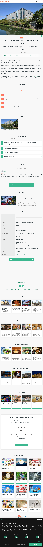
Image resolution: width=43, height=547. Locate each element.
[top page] (5, 289)
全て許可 (35, 544)
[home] (5, 2)
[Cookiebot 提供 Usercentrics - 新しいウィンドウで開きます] (37, 519)
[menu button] (41, 1)
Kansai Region (17, 289)
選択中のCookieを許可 (21, 544)
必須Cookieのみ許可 (7, 544)
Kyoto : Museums (34, 289)
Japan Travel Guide (10, 289)
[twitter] (23, 286)
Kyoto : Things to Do (27, 289)
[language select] (36, 2)
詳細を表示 (38, 541)
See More (40, 173)
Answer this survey (21, 445)
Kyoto (21, 289)
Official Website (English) (20, 254)
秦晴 (5, 171)
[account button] (38, 1)
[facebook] (20, 286)
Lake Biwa (35, 76)
